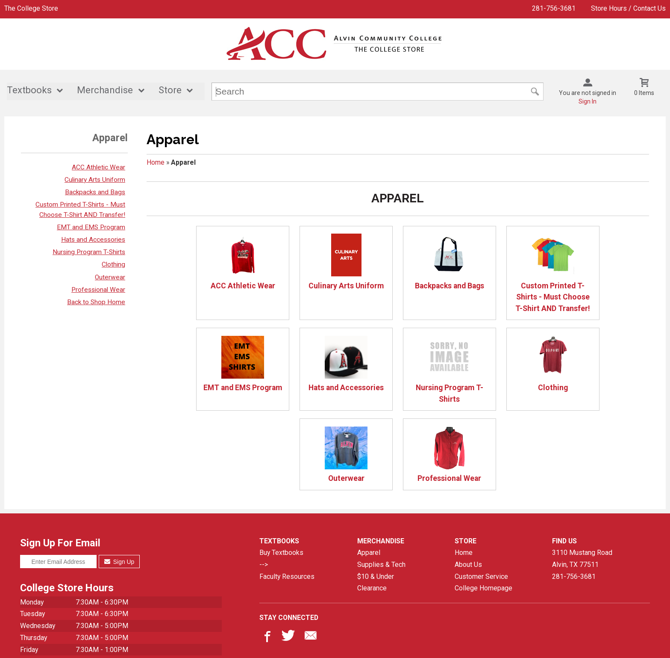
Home (156, 162)
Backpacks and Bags (95, 192)
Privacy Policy (354, 644)
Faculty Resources (286, 497)
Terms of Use (400, 644)
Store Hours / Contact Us (628, 8)
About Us (468, 485)
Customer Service (481, 497)
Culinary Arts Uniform (95, 180)
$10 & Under (375, 497)
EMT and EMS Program (91, 227)
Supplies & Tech (381, 485)
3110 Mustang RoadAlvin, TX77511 (582, 479)
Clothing (113, 264)
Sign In (588, 101)
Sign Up (119, 482)
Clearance (372, 509)
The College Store (31, 8)
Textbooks (29, 90)
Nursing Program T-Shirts (89, 252)
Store (170, 90)
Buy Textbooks (281, 473)
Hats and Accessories (93, 239)
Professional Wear (98, 289)
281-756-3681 (554, 8)
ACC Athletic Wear (98, 167)
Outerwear (110, 277)
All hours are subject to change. (66, 612)
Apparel (368, 473)
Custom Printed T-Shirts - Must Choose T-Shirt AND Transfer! (498, 273)
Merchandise (105, 90)
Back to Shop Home (96, 302)
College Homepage (483, 509)
